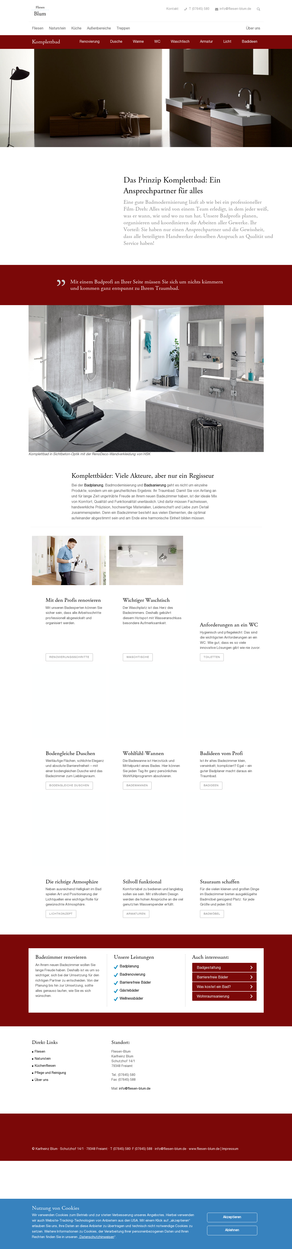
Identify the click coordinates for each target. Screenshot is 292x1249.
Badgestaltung (209, 968)
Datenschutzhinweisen (97, 1240)
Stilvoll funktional (142, 881)
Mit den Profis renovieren (73, 600)
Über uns (253, 29)
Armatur (206, 42)
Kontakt (172, 9)
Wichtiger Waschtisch (146, 600)
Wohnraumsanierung (213, 997)
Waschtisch (180, 42)
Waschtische (137, 657)
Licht (227, 42)
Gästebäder (129, 991)
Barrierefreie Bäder (135, 983)
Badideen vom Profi (221, 753)
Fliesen (37, 29)
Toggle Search (258, 9)
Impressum (230, 1149)
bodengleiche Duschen (69, 785)
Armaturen (136, 914)
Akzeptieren (232, 1221)
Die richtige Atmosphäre (72, 881)
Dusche (116, 42)
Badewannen (137, 785)
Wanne (138, 42)
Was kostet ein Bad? (214, 987)
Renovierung (89, 42)
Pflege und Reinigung (50, 1073)
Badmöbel (212, 914)
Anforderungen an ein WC (229, 624)
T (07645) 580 (199, 9)
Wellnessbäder (131, 999)
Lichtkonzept (61, 914)
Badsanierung (155, 486)
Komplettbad (46, 41)
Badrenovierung (132, 975)
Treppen (123, 29)
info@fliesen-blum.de (235, 9)
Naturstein (57, 29)
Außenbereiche (99, 29)
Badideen (249, 42)
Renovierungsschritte (69, 657)
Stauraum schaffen (219, 881)
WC (157, 42)
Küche (76, 29)
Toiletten (212, 657)
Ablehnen (232, 1234)
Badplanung (93, 486)
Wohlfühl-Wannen (143, 753)
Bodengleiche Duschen (70, 753)
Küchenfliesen (45, 1066)
